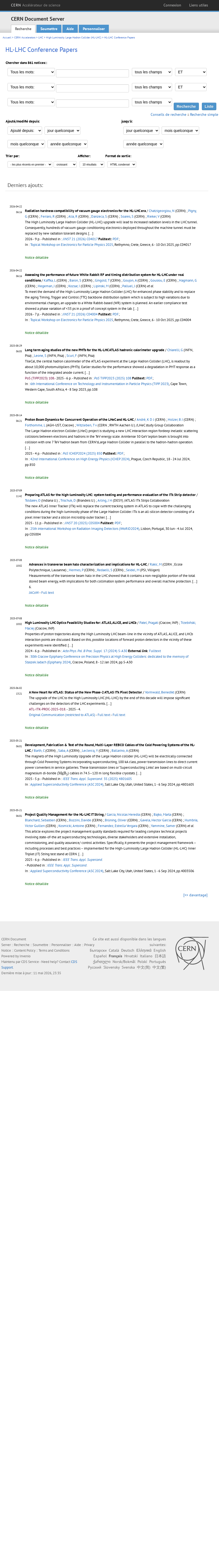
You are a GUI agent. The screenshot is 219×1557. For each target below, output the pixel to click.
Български (98, 950)
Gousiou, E (157, 280)
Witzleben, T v (86, 425)
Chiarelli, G (175, 350)
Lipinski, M (101, 286)
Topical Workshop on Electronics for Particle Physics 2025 (71, 244)
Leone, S (40, 355)
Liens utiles (198, 5)
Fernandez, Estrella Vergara (117, 826)
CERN (36, 5)
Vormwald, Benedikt (159, 692)
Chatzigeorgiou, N (162, 210)
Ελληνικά (143, 950)
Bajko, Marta (162, 814)
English (160, 950)
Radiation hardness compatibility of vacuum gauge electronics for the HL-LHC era (85, 210)
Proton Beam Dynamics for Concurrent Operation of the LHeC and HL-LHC (79, 419)
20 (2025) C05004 (82, 523)
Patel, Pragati (148, 622)
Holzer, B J (175, 419)
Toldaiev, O (32, 500)
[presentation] (63, 773)
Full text (47, 592)
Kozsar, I (74, 286)
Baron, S (75, 280)
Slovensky (111, 967)
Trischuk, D (68, 500)
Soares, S (127, 216)
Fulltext (155, 651)
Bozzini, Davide (80, 820)
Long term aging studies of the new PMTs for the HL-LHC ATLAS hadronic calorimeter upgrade (94, 350)
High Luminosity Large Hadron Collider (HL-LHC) (73, 37)
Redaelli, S (104, 570)
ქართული (101, 961)
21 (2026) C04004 (80, 314)
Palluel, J (128, 286)
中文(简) (143, 967)
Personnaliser (94, 28)
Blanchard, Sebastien (40, 820)
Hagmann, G (188, 280)
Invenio (25, 956)
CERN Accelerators (24, 37)
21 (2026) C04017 (80, 239)
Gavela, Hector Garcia (155, 820)
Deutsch (127, 950)
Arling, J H (105, 500)
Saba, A (63, 750)
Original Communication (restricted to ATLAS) (62, 715)
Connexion (172, 5)
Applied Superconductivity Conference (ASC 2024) (66, 784)
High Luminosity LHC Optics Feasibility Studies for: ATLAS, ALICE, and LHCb (80, 622)
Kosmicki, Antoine (71, 826)
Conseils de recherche (168, 114)
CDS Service (30, 961)
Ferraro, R (48, 216)
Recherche (23, 28)
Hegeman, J (46, 286)
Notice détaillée (37, 257)
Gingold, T (102, 280)
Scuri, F (71, 355)
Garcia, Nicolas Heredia (123, 814)
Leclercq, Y (90, 750)
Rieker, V (153, 216)
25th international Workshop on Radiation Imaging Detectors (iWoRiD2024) (84, 528)
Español (100, 956)
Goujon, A (130, 280)
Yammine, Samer (163, 826)
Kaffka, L (50, 280)
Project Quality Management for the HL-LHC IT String (64, 814)
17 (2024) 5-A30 (95, 651)
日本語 (160, 956)
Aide (70, 28)
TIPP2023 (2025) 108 (112, 378)
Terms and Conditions (54, 950)
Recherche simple (204, 114)
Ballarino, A (120, 750)
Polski (142, 961)
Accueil (7, 37)
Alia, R (72, 216)
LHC (40, 37)
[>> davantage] (195, 895)
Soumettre (48, 28)
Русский (94, 967)
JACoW (34, 592)
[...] (90, 233)
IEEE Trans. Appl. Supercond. (83, 859)
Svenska (128, 967)
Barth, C (39, 750)
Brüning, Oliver (116, 820)
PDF (116, 239)
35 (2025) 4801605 (97, 778)
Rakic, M (156, 564)
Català (114, 950)
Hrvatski (131, 956)
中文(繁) (159, 967)
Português (157, 961)
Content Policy (24, 950)
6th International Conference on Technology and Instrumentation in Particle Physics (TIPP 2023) (99, 384)
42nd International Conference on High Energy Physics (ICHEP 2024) (80, 459)
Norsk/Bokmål (124, 961)
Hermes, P (76, 570)
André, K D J (145, 419)
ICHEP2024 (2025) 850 (82, 453)
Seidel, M (132, 570)
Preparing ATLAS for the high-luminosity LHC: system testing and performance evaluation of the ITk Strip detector (110, 494)
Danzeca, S (99, 216)
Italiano (146, 956)
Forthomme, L (35, 425)
